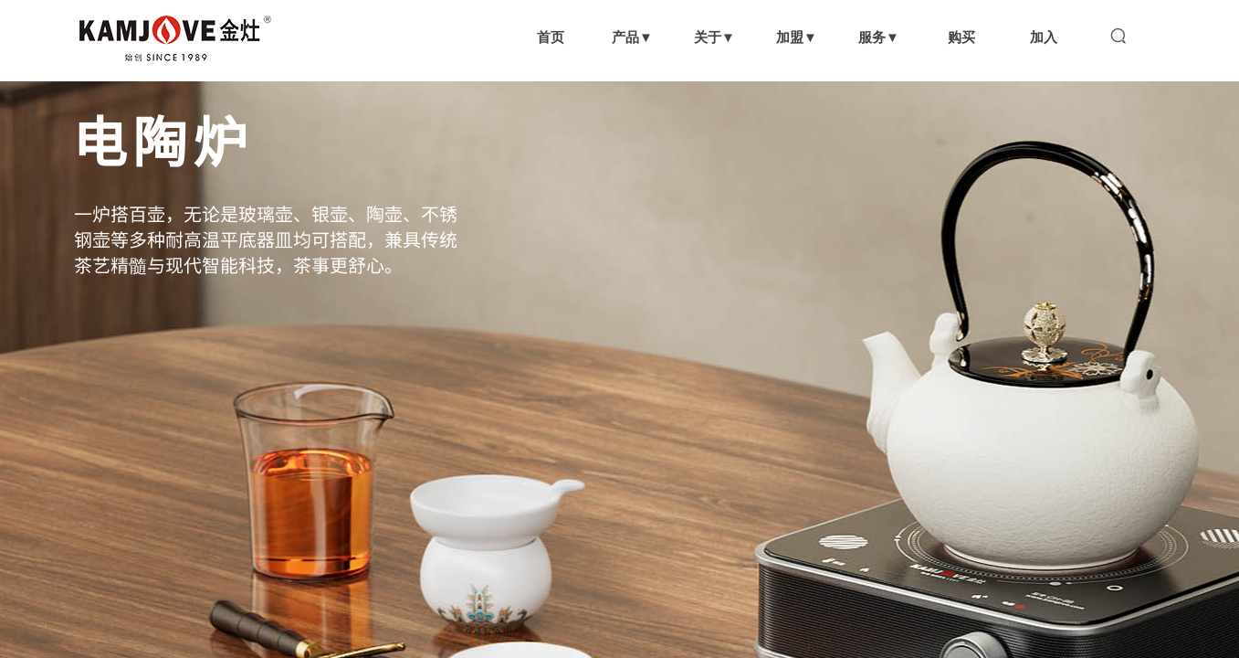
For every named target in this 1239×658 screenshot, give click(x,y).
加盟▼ (796, 37)
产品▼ (632, 37)
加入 (1043, 37)
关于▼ (714, 37)
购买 (961, 37)
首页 (550, 37)
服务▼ (878, 37)
